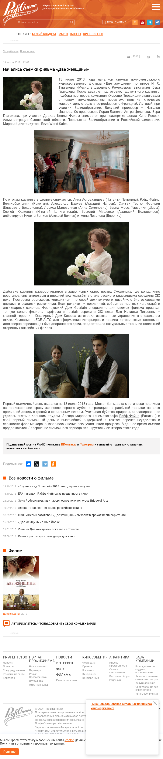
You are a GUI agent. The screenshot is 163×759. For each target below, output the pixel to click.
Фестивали (89, 662)
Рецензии (115, 680)
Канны (75, 34)
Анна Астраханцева (88, 199)
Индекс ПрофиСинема (118, 664)
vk (157, 22)
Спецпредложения (14, 670)
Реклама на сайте (14, 674)
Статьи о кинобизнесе (117, 671)
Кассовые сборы (119, 676)
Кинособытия (95, 657)
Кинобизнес (93, 34)
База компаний (144, 659)
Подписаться (116, 21)
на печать (148, 57)
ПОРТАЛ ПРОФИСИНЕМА (42, 659)
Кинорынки (89, 674)
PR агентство (15, 657)
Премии (87, 666)
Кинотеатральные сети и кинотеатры (146, 678)
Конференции (90, 678)
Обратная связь (39, 684)
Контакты (9, 678)
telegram (149, 22)
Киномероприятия (146, 693)
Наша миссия (37, 666)
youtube (142, 22)
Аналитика (119, 657)
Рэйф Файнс (149, 199)
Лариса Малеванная (60, 208)
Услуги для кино (145, 683)
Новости (8, 662)
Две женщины (118, 83)
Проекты (8, 666)
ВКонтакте (68, 444)
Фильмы (64, 675)
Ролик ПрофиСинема (38, 676)
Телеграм (87, 444)
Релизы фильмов (66, 680)
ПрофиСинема (10, 51)
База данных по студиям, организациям (145, 669)
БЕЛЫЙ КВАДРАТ (44, 34)
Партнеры (35, 670)
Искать (71, 22)
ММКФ (63, 34)
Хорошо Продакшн (124, 96)
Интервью (65, 663)
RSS (135, 22)
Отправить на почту (158, 56)
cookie (69, 740)
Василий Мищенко (98, 212)
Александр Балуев (66, 203)
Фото (61, 669)
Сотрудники (36, 681)
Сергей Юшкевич (18, 212)
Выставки (88, 670)
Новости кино (27, 51)
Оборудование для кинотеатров (146, 688)
